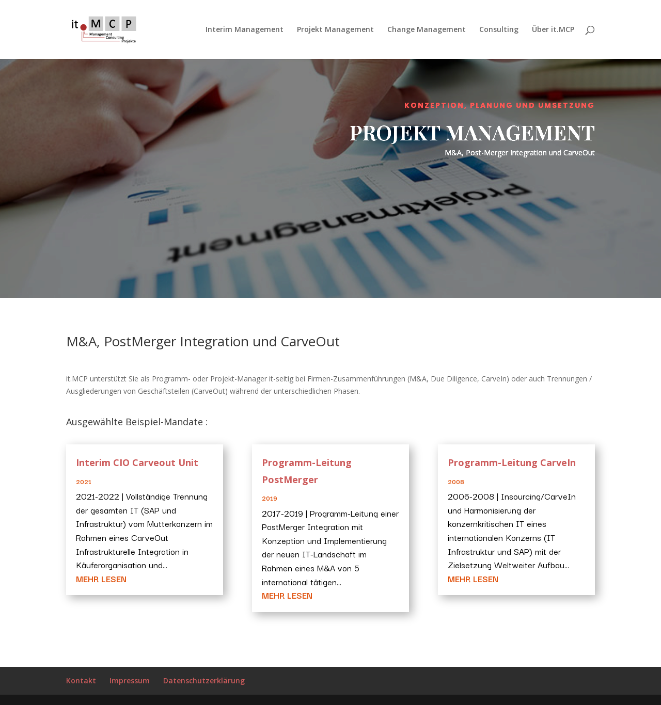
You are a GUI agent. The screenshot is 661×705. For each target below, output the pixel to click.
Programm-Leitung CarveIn (512, 462)
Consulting (498, 30)
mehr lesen (101, 578)
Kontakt (81, 680)
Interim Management (245, 30)
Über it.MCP (553, 30)
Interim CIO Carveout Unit (137, 462)
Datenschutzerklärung (204, 680)
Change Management (426, 30)
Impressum (129, 680)
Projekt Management (335, 30)
